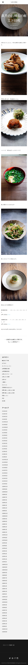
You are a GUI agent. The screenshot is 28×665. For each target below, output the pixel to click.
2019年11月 (4, 489)
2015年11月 (4, 599)
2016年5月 (4, 583)
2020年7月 (4, 470)
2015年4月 (4, 618)
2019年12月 (4, 486)
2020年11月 (5, 462)
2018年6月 (4, 521)
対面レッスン (5, 395)
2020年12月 (5, 459)
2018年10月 (4, 516)
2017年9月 (4, 543)
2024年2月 (4, 416)
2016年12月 (4, 564)
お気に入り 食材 (5, 376)
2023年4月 (4, 440)
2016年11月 (4, 567)
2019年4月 (4, 502)
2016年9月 (4, 572)
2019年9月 (4, 494)
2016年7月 (4, 578)
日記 (3, 398)
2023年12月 (5, 422)
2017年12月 (4, 535)
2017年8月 (4, 545)
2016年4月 (4, 586)
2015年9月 (4, 605)
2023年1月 (4, 448)
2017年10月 (4, 540)
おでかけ (4, 363)
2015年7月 (4, 610)
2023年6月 (4, 435)
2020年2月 (4, 481)
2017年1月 (4, 561)
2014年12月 (4, 629)
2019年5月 (4, 500)
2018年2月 (4, 532)
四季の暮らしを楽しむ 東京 (8, 393)
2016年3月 (4, 588)
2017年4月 (4, 553)
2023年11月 (4, 424)
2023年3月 (4, 443)
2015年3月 (4, 621)
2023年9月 (4, 430)
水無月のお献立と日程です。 (14, 339)
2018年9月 (4, 518)
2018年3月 (4, 529)
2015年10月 (4, 602)
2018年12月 (4, 513)
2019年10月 (4, 492)
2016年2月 (4, 591)
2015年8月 (4, 607)
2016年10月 (4, 570)
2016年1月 (4, 594)
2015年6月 (4, 613)
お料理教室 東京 (5, 371)
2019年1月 (4, 510)
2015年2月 (4, 623)
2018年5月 (4, 524)
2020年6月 (4, 473)
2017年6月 (4, 548)
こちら (8, 314)
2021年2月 (4, 454)
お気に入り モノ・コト (7, 374)
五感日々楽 (11, 645)
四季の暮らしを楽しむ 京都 (8, 390)
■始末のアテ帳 (5, 360)
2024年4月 (4, 411)
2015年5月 (4, 615)
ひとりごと (4, 384)
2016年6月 (4, 580)
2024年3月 (4, 414)
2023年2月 (4, 446)
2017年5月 (4, 551)
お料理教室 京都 (5, 368)
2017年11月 (4, 537)
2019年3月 (4, 505)
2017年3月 (4, 556)
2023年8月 (4, 432)
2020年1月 (4, 483)
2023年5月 (4, 438)
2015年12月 (4, 596)
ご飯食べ (4, 382)
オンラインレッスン (6, 366)
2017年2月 (4, 559)
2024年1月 (4, 419)
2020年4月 (4, 475)
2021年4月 (4, 451)
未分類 (3, 401)
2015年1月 (4, 626)
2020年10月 (5, 465)
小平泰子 (15, 27)
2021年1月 (4, 457)
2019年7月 (4, 497)
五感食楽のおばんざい (7, 387)
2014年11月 (4, 631)
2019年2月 (4, 508)
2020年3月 (4, 478)
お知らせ (14, 12)
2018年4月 (4, 526)
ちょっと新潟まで (14, 342)
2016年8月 (4, 575)
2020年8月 (4, 467)
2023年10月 (5, 427)
